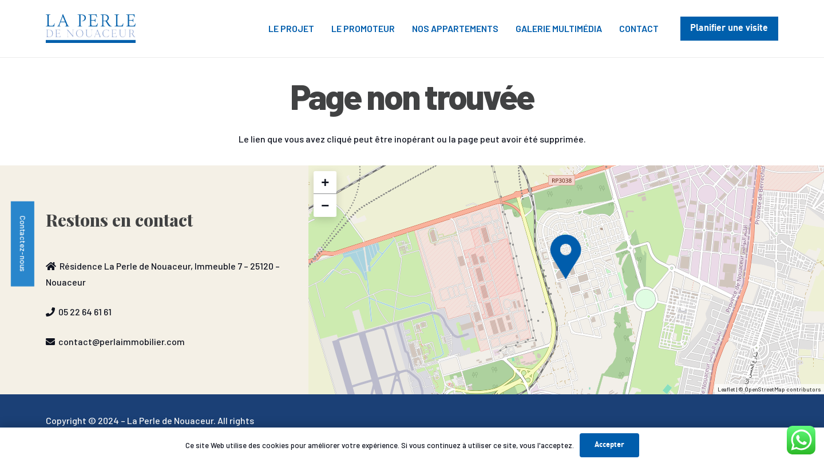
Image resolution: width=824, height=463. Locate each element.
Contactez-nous (23, 243)
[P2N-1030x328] (91, 28)
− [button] (325, 205)
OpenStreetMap (764, 389)
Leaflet (726, 389)
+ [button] (325, 182)
